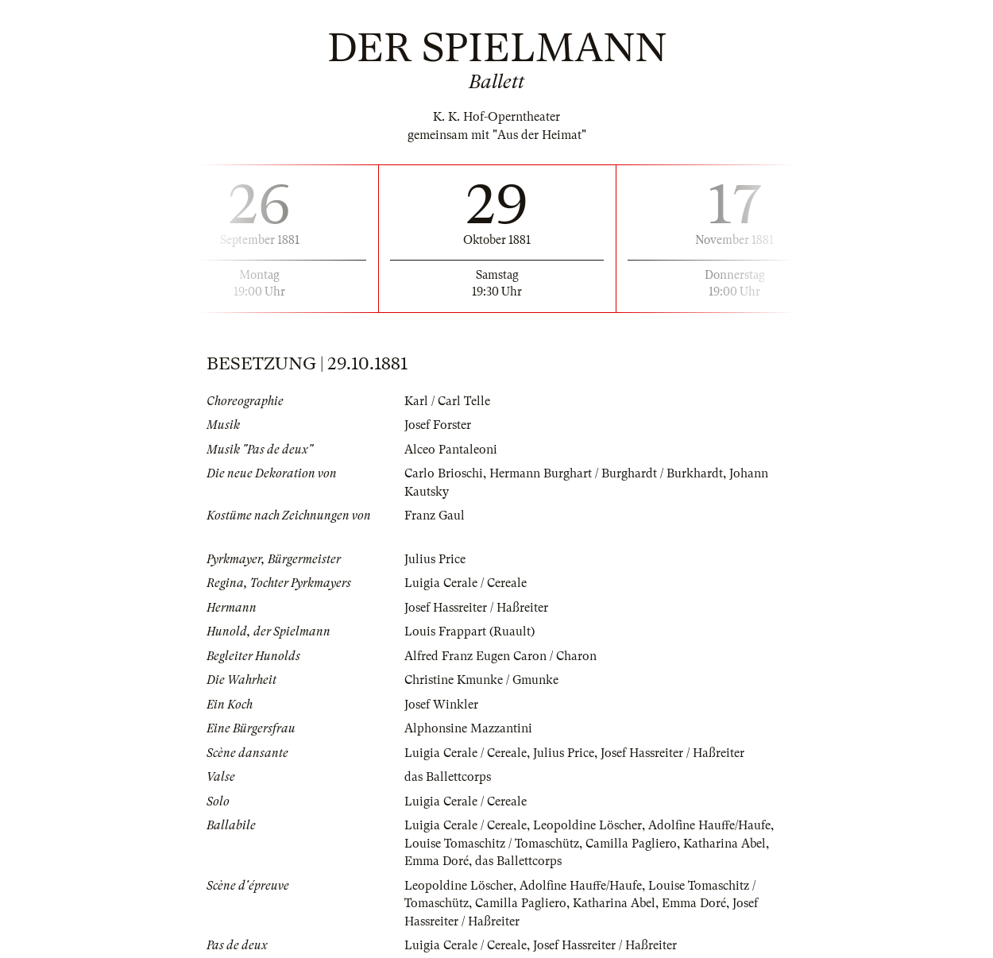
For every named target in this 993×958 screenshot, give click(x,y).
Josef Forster (437, 425)
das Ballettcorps (447, 777)
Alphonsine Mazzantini (468, 728)
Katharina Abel (724, 843)
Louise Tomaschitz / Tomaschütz (491, 843)
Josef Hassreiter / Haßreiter (476, 608)
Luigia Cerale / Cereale (465, 583)
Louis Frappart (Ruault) (469, 631)
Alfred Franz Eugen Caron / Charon (500, 656)
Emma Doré (436, 861)
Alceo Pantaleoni (450, 449)
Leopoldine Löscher (587, 825)
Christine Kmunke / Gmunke (481, 680)
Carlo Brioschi (443, 473)
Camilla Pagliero (631, 843)
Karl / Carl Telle (447, 401)
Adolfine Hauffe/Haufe (709, 825)
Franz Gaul (434, 515)
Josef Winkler (441, 704)
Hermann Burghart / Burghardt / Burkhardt (606, 473)
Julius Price (435, 559)
